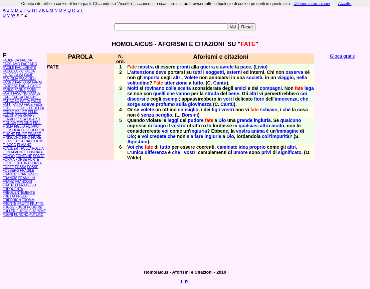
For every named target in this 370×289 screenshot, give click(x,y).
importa (150, 77)
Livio (260, 66)
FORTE (33, 159)
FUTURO (36, 214)
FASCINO (20, 93)
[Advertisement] (342, 163)
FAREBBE (10, 86)
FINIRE (21, 134)
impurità (280, 136)
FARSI (31, 90)
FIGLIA (8, 126)
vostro (178, 125)
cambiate (227, 147)
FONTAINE (24, 156)
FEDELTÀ (36, 108)
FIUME (39, 141)
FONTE (39, 156)
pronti (183, 66)
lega (309, 88)
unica (137, 152)
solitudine (138, 83)
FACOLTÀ (10, 71)
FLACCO (9, 145)
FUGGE (9, 207)
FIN (41, 130)
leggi (173, 120)
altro (265, 125)
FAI (21, 71)
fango (159, 125)
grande (244, 120)
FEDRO (8, 112)
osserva (294, 72)
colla (171, 88)
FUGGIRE (34, 207)
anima (257, 131)
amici (240, 88)
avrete (227, 66)
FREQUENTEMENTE (19, 192)
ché (287, 109)
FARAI (37, 82)
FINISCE (34, 134)
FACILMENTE (25, 67)
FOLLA (26, 148)
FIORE (36, 137)
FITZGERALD (22, 141)
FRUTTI (23, 203)
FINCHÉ (9, 134)
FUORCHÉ (37, 211)
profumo (165, 104)
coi (303, 93)
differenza (156, 152)
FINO (26, 137)
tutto (198, 83)
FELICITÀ (10, 115)
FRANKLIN (26, 178)
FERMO (9, 119)
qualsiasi (249, 125)
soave (148, 104)
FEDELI (22, 108)
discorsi (136, 99)
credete (158, 136)
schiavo (269, 109)
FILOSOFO (29, 130)
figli (216, 109)
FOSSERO (11, 170)
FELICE (21, 112)
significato (290, 152)
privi (266, 152)
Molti (132, 88)
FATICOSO (11, 101)
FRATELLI (10, 185)
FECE (28, 104)
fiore (259, 99)
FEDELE (9, 108)
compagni (271, 88)
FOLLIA (38, 148)
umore (240, 152)
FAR (18, 82)
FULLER (9, 211)
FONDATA (35, 152)
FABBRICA (11, 60)
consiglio (188, 109)
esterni (234, 72)
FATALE (35, 93)
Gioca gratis (342, 56)
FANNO (8, 82)
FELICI (33, 112)
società (254, 77)
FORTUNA (22, 163)
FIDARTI (33, 119)
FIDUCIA (9, 123)
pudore (195, 120)
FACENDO (29, 64)
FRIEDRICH (12, 200)
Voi (130, 147)
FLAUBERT (11, 148)
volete (147, 109)
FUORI (8, 214)
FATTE (36, 101)
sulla (181, 104)
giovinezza (200, 104)
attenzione (142, 72)
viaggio (286, 77)
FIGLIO (19, 126)
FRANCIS (10, 178)
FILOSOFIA (11, 130)
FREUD (21, 196)
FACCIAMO (11, 64)
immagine (288, 131)
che (171, 93)
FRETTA (9, 196)
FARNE (20, 90)
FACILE (8, 67)
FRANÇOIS (23, 181)
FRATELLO (27, 185)
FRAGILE (27, 170)
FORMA (9, 159)
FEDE (38, 104)
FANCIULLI (27, 79)
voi (226, 99)
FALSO (8, 75)
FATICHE (31, 97)
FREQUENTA (13, 189)
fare (199, 136)
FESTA (21, 119)
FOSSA (20, 167)
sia (190, 136)
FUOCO (22, 211)
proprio (257, 147)
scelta (184, 88)
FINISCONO (12, 137)
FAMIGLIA (10, 79)
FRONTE (9, 203)
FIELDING (24, 123)
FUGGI (20, 207)
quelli (159, 93)
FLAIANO (24, 145)
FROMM (28, 200)
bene (233, 93)
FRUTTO (36, 203)
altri (177, 77)
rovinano (154, 88)
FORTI (8, 163)
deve (161, 72)
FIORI (7, 141)
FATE (7, 97)
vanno (183, 93)
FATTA (25, 101)
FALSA (29, 71)
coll (266, 136)
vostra (243, 131)
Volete (191, 77)
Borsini (190, 115)
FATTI (7, 104)
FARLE (35, 86)
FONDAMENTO (14, 152)
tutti (197, 72)
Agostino (137, 141)
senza (147, 115)
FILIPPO (32, 126)
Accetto (344, 3)
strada (212, 93)
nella (301, 77)
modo (277, 125)
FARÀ (26, 82)
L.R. (185, 281)
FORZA (35, 163)
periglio (163, 115)
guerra (207, 66)
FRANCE (9, 174)
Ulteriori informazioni (312, 3)
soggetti (215, 72)
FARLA (24, 86)
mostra (146, 66)
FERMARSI (27, 115)
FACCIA (26, 60)
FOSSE (32, 167)
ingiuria (262, 120)
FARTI (7, 93)
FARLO (8, 90)
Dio (222, 120)
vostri (227, 109)
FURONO (21, 214)
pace (245, 66)
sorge (133, 104)
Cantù (220, 83)
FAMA (18, 75)
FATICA (17, 97)
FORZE (8, 167)
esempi (171, 99)
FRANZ (8, 181)
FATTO (17, 104)
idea (243, 147)
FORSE (21, 159)
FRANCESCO (27, 174)
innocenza (285, 99)
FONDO (9, 156)
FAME (28, 75)
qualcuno (290, 120)
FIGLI (37, 123)
